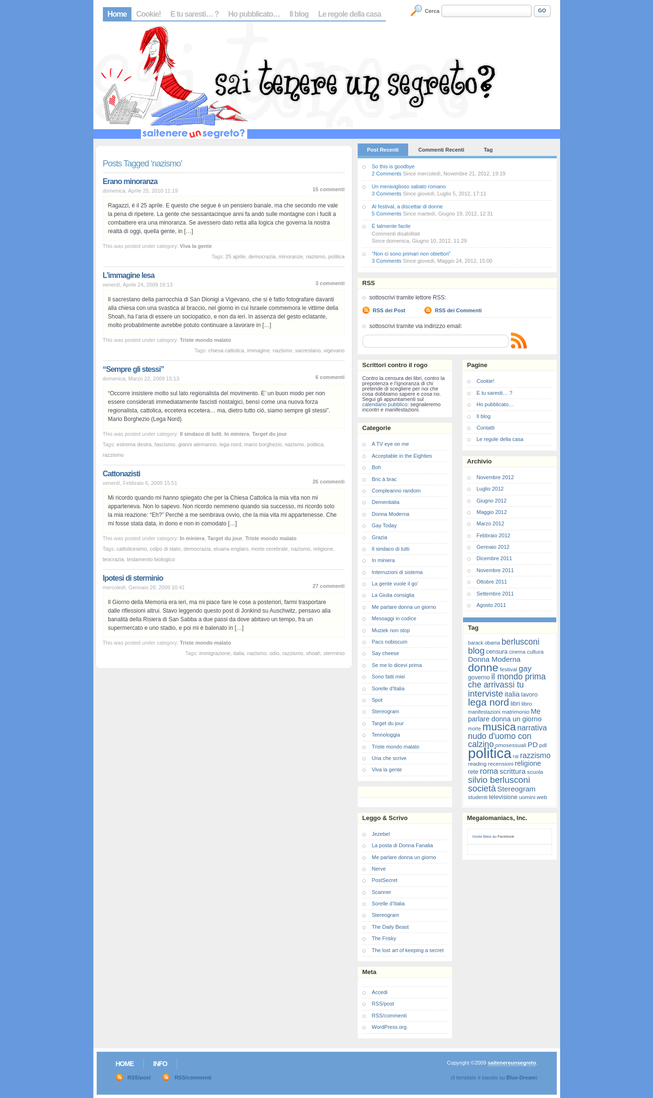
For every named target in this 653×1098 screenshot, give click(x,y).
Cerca (432, 11)
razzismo (113, 455)
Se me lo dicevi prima (397, 665)
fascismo (164, 444)
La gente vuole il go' (395, 583)
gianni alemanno (197, 444)
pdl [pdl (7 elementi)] (543, 745)
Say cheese (385, 653)
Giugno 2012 (492, 500)
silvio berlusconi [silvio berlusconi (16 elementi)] (499, 780)
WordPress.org (389, 1027)
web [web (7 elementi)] (542, 797)
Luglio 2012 (490, 489)
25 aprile (235, 256)
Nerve (379, 869)
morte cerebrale (269, 549)
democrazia (262, 256)
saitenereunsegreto (512, 1063)
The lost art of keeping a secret (408, 950)
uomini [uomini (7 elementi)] (527, 797)
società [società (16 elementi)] (482, 788)
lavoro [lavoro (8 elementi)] (529, 694)
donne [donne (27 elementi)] (483, 667)
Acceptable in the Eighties (402, 456)
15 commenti (328, 189)
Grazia (379, 537)
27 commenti (328, 586)
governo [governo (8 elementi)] (479, 677)
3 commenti (329, 283)
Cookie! (148, 14)
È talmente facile (391, 226)
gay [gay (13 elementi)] (525, 668)
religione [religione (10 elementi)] (528, 763)
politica (336, 256)
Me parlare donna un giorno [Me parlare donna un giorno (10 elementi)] (505, 715)
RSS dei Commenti (458, 310)
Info (160, 1063)
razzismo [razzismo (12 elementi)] (535, 755)
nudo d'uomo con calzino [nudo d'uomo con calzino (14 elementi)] (500, 740)
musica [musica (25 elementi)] (499, 727)
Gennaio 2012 (493, 547)
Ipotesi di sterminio (133, 578)
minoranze (291, 256)
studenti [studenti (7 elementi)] (478, 797)
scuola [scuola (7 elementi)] (535, 772)
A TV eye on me (390, 444)
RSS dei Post (389, 310)
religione (323, 549)
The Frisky (384, 938)
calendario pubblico (385, 404)
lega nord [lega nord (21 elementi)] (488, 702)
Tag (488, 150)
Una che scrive (389, 758)
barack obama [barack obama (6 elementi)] (484, 643)
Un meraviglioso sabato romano (409, 186)
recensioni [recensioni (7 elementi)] (500, 763)
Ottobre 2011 (492, 582)
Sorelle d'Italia (388, 688)
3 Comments (387, 193)
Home (117, 14)
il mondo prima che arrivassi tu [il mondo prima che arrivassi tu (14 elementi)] (507, 680)
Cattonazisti (122, 474)
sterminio (334, 653)
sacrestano (308, 350)
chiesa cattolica (226, 350)
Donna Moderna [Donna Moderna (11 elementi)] (494, 659)
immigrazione (214, 653)
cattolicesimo (132, 549)
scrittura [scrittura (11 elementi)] (513, 771)
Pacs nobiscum (390, 642)
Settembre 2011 (495, 593)
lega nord (230, 444)
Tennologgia (386, 735)
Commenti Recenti (441, 150)
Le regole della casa (349, 14)
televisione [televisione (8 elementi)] (503, 796)
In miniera (236, 434)
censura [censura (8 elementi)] (496, 651)
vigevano (333, 350)
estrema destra (134, 444)
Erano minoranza (130, 181)
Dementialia (386, 502)
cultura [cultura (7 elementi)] (535, 651)
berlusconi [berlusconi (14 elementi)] (520, 641)
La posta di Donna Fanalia (402, 845)
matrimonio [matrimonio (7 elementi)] (516, 711)
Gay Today (384, 525)
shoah (313, 653)
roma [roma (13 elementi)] (489, 771)
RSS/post (383, 1003)
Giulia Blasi (482, 836)
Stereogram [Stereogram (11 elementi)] (516, 789)
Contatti (486, 428)
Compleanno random (396, 490)
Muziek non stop (391, 630)
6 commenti (329, 377)
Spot (377, 700)
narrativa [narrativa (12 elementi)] (532, 728)
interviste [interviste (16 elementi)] (485, 693)
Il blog (299, 14)
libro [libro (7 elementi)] (527, 703)
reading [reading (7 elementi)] (477, 763)
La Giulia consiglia (393, 595)
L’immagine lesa (129, 275)
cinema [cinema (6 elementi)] (517, 652)
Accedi (380, 992)
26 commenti (328, 481)
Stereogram (385, 711)
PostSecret (385, 880)
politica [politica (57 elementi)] (490, 753)
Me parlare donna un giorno (404, 607)
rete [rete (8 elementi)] (473, 771)
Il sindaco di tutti (200, 434)
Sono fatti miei (388, 676)
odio (275, 653)
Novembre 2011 (495, 570)
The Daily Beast (390, 927)
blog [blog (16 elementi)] (476, 651)
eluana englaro (231, 549)
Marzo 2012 (490, 523)
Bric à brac (384, 479)
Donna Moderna (391, 514)
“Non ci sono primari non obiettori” (411, 254)
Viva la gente (196, 246)
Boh (377, 467)
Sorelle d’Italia (388, 903)
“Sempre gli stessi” (133, 369)
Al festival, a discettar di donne (407, 206)
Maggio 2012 (492, 512)
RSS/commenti (389, 1015)
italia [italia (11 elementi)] (512, 694)
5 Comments (387, 213)
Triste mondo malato (205, 340)
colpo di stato (165, 549)
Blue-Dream (521, 1077)
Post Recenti (383, 150)
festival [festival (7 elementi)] (508, 669)
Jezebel (381, 834)
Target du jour (269, 434)
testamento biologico (151, 559)
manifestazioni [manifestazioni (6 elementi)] (484, 712)
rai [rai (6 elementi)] (516, 756)
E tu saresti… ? (195, 14)
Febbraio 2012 (494, 535)
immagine (258, 350)
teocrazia (113, 559)
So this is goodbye (393, 166)
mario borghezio (263, 444)
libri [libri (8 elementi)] (515, 703)
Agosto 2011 (491, 605)
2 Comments (387, 173)
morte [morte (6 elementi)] (474, 728)
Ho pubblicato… (254, 14)
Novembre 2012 (495, 477)
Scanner (382, 892)
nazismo (315, 256)
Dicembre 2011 (494, 558)
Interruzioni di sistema (397, 572)
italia (238, 653)
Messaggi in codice (394, 618)
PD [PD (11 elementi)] (533, 744)
